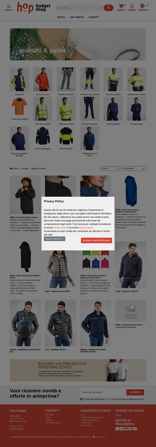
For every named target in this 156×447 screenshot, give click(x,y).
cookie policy (60, 227)
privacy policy (86, 227)
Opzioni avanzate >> (54, 239)
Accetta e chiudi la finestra (96, 240)
